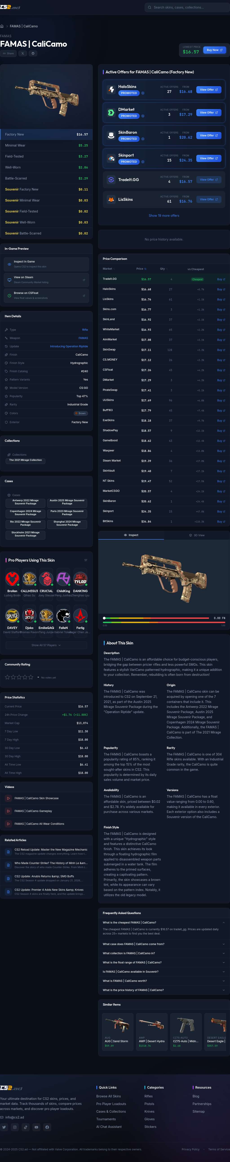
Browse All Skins (108, 1096)
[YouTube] (36, 1127)
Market (109, 268)
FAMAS (83, 338)
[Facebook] (47, 1127)
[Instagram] (15, 1127)
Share (8, 53)
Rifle (85, 329)
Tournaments (106, 1119)
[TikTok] (26, 1127)
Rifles (148, 1096)
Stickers (150, 1127)
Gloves (149, 1119)
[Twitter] (4, 1127)
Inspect (131, 535)
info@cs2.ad (12, 1117)
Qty (164, 268)
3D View (197, 535)
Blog (196, 1096)
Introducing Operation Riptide (69, 346)
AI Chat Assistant (109, 1127)
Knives (149, 1111)
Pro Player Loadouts (111, 1104)
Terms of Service (219, 1149)
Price (141, 268)
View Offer (209, 89)
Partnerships (202, 1104)
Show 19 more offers (164, 215)
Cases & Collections (111, 1111)
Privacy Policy (190, 1149)
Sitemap (199, 1111)
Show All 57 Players (46, 645)
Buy (221, 279)
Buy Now (215, 50)
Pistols (149, 1104)
